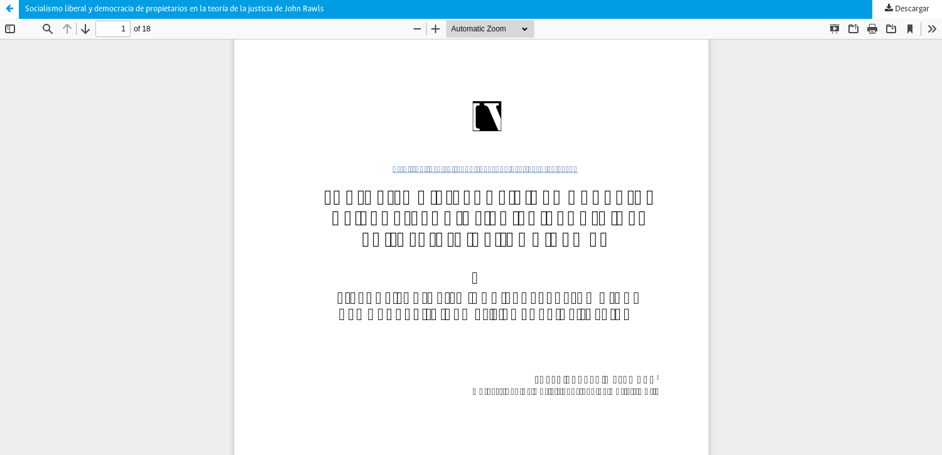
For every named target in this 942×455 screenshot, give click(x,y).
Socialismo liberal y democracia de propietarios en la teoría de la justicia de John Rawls (174, 9)
